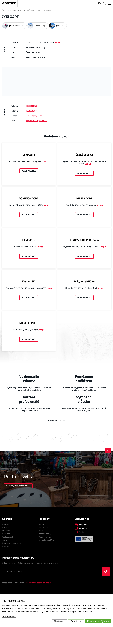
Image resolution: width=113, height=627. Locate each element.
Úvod (4, 10)
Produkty (6, 524)
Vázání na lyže (44, 537)
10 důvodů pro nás (56, 420)
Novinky (6, 530)
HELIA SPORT (84, 198)
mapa (57, 42)
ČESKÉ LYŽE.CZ (84, 154)
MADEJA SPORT (28, 323)
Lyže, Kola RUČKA (84, 281)
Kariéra (5, 527)
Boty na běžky (44, 534)
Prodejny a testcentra (12, 543)
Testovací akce (9, 537)
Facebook (81, 528)
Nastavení (59, 621)
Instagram (81, 524)
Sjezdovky (43, 527)
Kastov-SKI (28, 281)
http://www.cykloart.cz (36, 120)
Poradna (6, 534)
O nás (5, 540)
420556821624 (32, 106)
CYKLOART (28, 154)
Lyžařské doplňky (46, 540)
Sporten (7, 519)
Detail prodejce (28, 170)
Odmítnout (75, 621)
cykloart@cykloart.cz (35, 116)
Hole (40, 530)
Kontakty (6, 546)
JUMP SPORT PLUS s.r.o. (84, 240)
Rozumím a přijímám (98, 621)
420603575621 (32, 111)
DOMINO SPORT (28, 198)
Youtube (80, 532)
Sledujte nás (82, 519)
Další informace (9, 617)
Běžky (41, 524)
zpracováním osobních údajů (38, 583)
